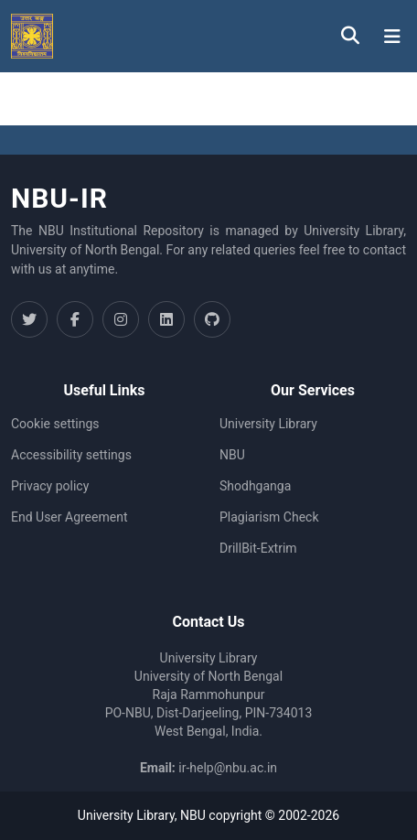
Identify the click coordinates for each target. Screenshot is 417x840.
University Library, (129, 815)
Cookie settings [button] (55, 423)
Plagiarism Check (269, 517)
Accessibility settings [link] (71, 454)
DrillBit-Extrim (258, 548)
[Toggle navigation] (392, 36)
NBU (232, 454)
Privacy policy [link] (50, 485)
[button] (32, 36)
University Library (268, 423)
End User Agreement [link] (69, 517)
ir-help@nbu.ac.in (227, 767)
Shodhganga (255, 485)
